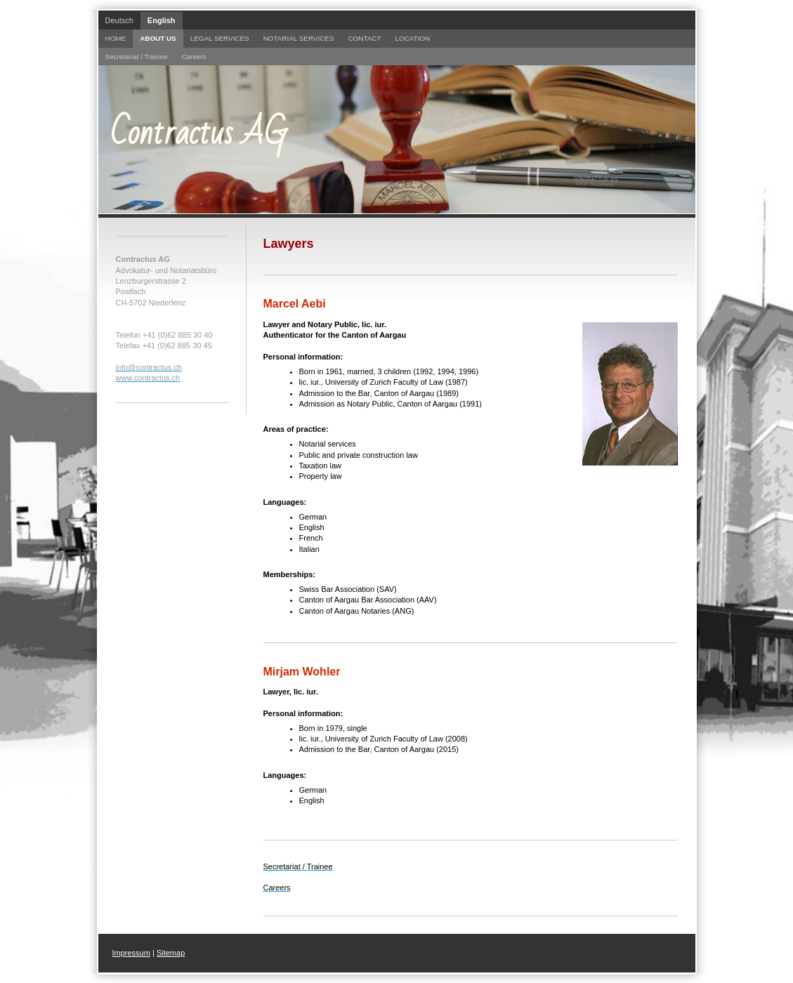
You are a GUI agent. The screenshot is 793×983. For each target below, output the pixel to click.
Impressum (131, 953)
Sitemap (171, 953)
